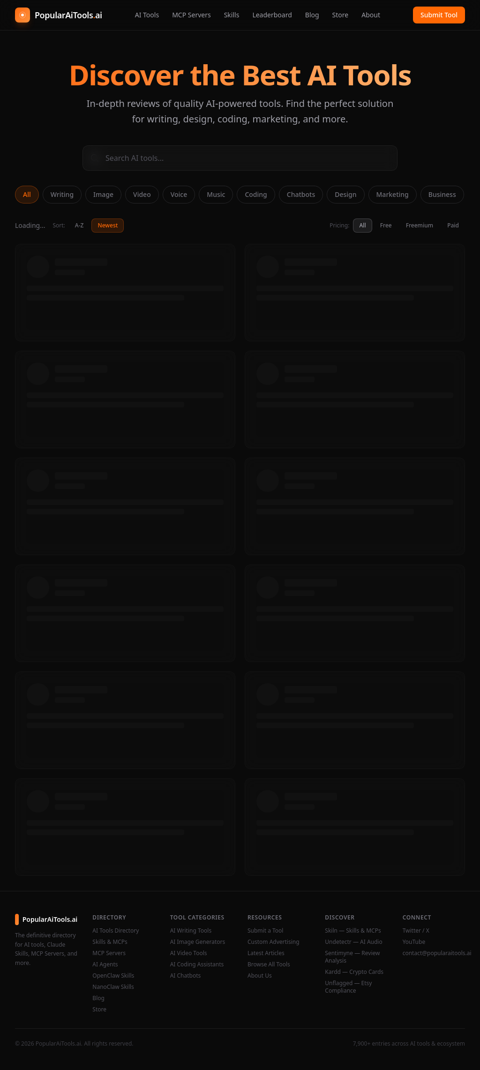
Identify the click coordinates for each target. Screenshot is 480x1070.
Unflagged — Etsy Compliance (348, 987)
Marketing (392, 194)
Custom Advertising (274, 942)
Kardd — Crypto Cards (354, 972)
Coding (256, 194)
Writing (62, 194)
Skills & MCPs (110, 942)
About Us (260, 976)
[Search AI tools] (240, 158)
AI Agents (105, 964)
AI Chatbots (185, 976)
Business (442, 194)
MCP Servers (191, 14)
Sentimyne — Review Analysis (352, 957)
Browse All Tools (269, 964)
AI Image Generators (197, 942)
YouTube (414, 942)
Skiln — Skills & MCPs (353, 930)
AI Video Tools (188, 953)
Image (103, 194)
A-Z (79, 225)
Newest (108, 225)
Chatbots (301, 194)
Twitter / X (416, 930)
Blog (312, 14)
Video (142, 194)
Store (340, 14)
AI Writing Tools (191, 930)
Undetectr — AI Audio (353, 942)
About (370, 14)
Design (345, 194)
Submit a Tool (265, 930)
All (27, 194)
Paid (453, 225)
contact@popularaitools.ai (434, 953)
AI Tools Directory (115, 930)
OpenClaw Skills (113, 976)
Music (216, 194)
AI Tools (147, 14)
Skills (232, 14)
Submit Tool (439, 14)
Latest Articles (266, 953)
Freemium (419, 225)
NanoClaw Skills (113, 987)
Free (386, 225)
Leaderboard (272, 14)
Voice (179, 194)
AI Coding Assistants (197, 964)
